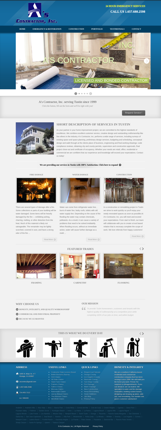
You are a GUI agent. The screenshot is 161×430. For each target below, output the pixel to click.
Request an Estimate (92, 372)
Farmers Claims (57, 384)
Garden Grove (44, 411)
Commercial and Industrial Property (39, 314)
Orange (93, 413)
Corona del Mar (82, 408)
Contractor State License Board (63, 372)
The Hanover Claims (59, 396)
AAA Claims (56, 377)
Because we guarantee (31, 319)
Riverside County (90, 379)
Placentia (102, 413)
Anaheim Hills (30, 408)
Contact (136, 29)
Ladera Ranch (34, 419)
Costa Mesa (70, 408)
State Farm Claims (58, 382)
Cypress (121, 408)
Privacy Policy (89, 399)
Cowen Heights (109, 408)
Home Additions (90, 394)
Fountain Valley (21, 411)
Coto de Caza (96, 408)
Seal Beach (48, 416)
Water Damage (90, 387)
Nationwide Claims (58, 392)
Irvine (69, 411)
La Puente (74, 419)
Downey (118, 416)
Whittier (109, 416)
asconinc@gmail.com (27, 382)
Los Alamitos (45, 413)
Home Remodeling (91, 392)
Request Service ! (133, 113)
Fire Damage (89, 384)
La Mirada (100, 416)
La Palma (87, 411)
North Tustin (83, 413)
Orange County (90, 375)
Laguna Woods (21, 413)
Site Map (87, 396)
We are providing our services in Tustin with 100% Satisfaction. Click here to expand (79, 165)
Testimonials (117, 29)
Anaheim (19, 408)
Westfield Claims (57, 399)
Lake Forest (34, 413)
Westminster (77, 416)
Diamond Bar (108, 419)
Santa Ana (19, 416)
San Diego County (91, 382)
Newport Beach (70, 413)
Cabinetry (79, 283)
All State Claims (57, 379)
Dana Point (130, 408)
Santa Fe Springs (35, 422)
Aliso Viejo (41, 408)
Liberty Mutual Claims (59, 394)
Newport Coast (21, 419)
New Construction (91, 389)
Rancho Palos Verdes (124, 419)
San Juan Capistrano (33, 416)
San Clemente (134, 413)
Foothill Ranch (47, 419)
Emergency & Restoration (47, 29)
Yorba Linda (89, 416)
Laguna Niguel (124, 411)
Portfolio (97, 29)
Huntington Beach (58, 411)
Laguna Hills (111, 411)
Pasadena (97, 419)
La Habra (77, 411)
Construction (76, 29)
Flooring (123, 283)
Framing (36, 283)
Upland (47, 422)
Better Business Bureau (60, 375)
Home (22, 29)
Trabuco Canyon (58, 422)
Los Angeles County (92, 377)
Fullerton (33, 411)
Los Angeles (127, 416)
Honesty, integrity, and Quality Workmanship (44, 309)
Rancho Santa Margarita (117, 413)
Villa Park (67, 416)
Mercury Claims (57, 389)
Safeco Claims (57, 387)
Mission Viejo (57, 413)
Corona (137, 416)
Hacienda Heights (61, 419)
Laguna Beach (98, 411)
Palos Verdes (86, 419)
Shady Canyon (21, 422)
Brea (50, 408)
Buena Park (58, 408)
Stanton (58, 416)
